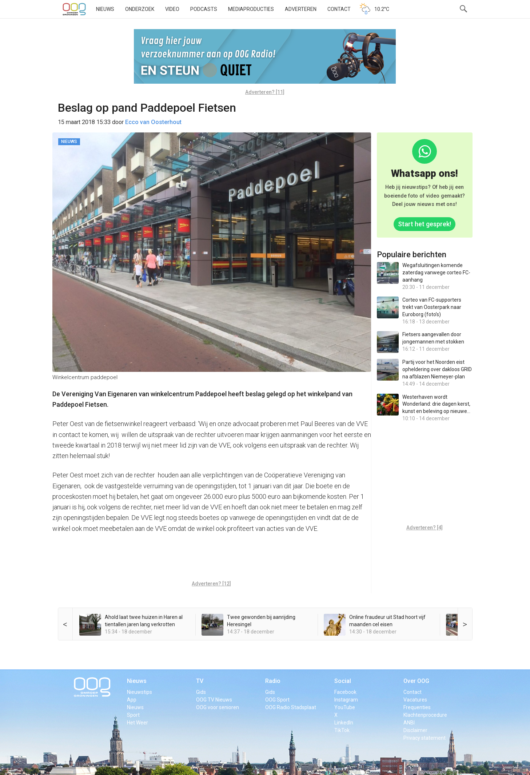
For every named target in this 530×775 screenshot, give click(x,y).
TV (199, 680)
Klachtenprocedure (425, 715)
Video (172, 9)
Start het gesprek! (424, 224)
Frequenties (417, 707)
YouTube (344, 707)
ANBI (409, 723)
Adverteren (300, 9)
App (131, 700)
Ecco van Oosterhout (153, 122)
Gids (201, 692)
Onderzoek (139, 9)
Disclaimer (415, 730)
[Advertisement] (211, 558)
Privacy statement (424, 738)
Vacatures (415, 700)
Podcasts (203, 9)
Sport (133, 715)
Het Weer (137, 723)
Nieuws (105, 9)
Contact (339, 9)
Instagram (346, 700)
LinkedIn (343, 723)
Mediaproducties (251, 9)
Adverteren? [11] (264, 92)
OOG (74, 9)
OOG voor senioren (217, 707)
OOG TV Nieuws (214, 700)
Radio (272, 680)
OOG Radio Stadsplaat (290, 707)
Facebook (345, 692)
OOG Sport (277, 700)
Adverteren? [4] (424, 527)
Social (342, 680)
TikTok (342, 730)
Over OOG (416, 680)
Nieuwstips (139, 692)
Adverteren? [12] (211, 584)
